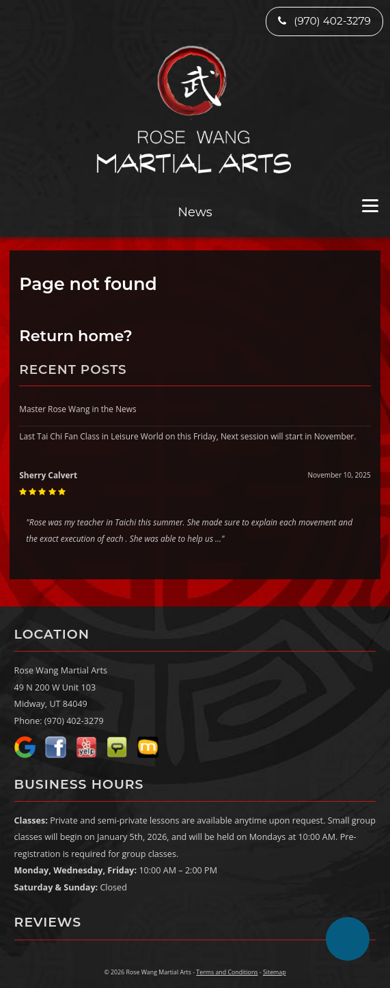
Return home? (75, 335)
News (195, 212)
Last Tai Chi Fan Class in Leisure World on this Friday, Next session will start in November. (187, 436)
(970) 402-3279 (324, 20)
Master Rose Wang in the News (77, 408)
